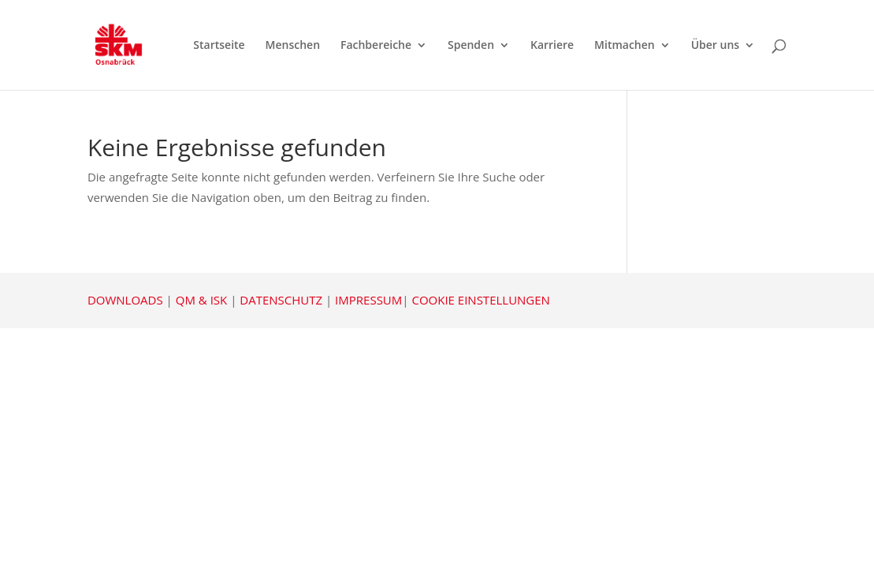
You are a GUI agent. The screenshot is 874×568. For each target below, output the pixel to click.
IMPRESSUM (368, 300)
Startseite (218, 45)
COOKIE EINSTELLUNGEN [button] (480, 300)
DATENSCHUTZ (281, 300)
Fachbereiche (375, 45)
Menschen (293, 45)
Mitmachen (624, 45)
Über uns (715, 45)
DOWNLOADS (125, 300)
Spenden (471, 45)
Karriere (552, 45)
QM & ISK (201, 300)
